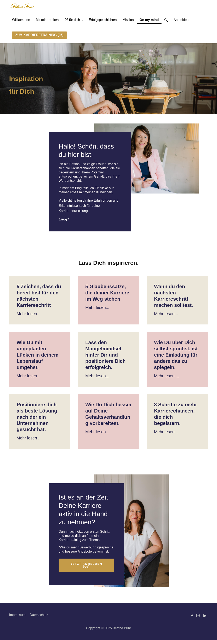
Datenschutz (39, 615)
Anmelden (181, 20)
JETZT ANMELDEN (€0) (86, 565)
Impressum (17, 615)
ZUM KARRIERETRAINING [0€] (39, 35)
